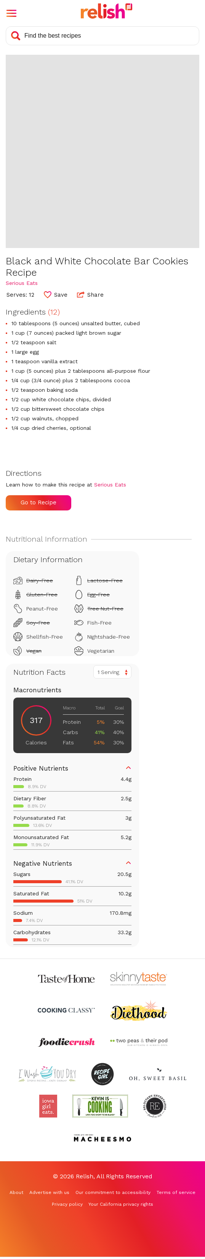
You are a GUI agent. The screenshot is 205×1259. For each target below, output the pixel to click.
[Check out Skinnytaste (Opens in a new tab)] (138, 978)
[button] (11, 13)
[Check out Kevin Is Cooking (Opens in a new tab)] (100, 1106)
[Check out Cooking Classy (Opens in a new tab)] (66, 1010)
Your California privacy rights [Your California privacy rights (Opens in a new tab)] (120, 1204)
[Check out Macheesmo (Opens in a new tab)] (102, 1138)
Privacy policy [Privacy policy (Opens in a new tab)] (67, 1204)
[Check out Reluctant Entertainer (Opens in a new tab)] (154, 1106)
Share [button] (90, 294)
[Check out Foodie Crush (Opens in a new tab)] (66, 1042)
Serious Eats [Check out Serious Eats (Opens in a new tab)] (22, 283)
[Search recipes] (102, 35)
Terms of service (176, 1192)
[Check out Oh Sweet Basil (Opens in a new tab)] (157, 1074)
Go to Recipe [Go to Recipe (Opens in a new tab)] (38, 502)
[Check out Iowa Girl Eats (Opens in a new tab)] (48, 1106)
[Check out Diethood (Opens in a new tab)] (138, 1010)
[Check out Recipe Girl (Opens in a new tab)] (102, 1074)
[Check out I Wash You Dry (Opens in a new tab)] (47, 1074)
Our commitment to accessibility (113, 1192)
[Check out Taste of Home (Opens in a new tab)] (66, 978)
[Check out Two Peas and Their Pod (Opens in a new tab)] (138, 1042)
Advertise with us (49, 1192)
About (16, 1192)
